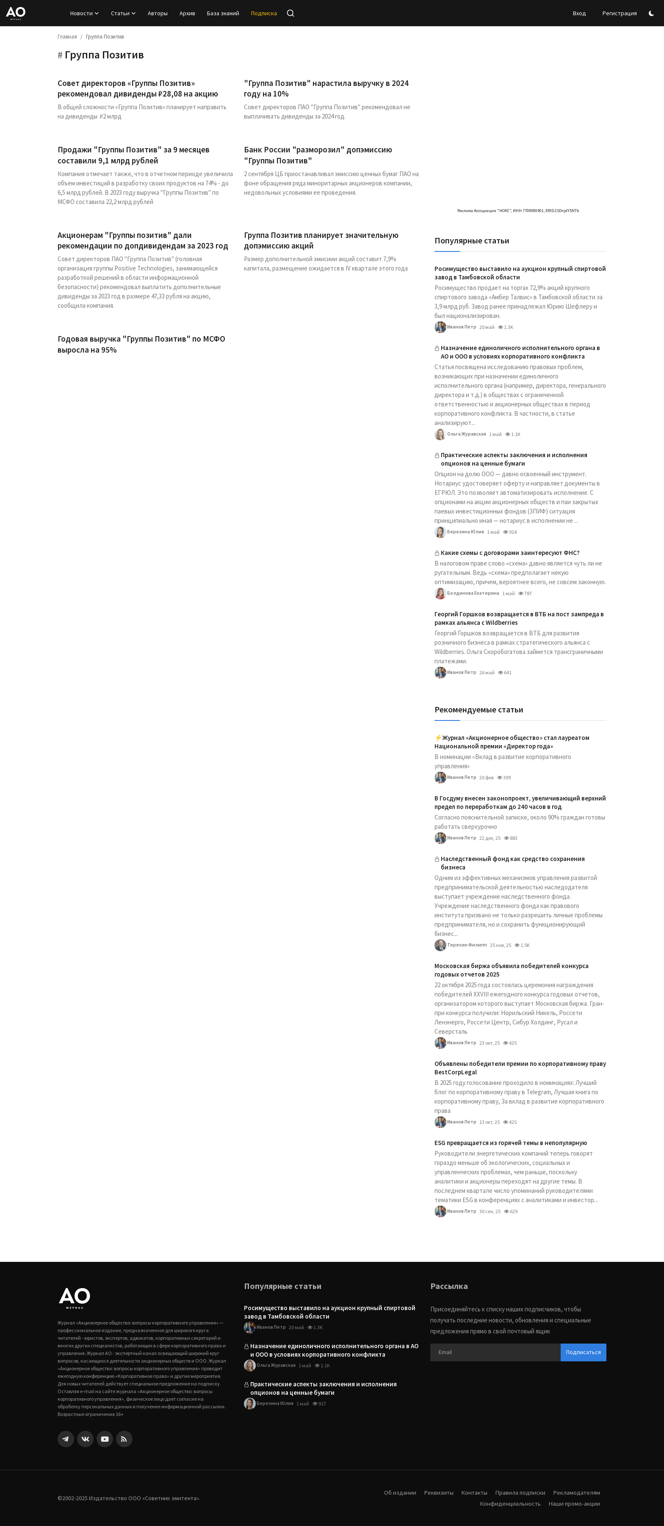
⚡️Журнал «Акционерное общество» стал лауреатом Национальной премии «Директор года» (511, 742)
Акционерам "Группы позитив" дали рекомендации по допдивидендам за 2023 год (144, 242)
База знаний (223, 13)
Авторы (158, 13)
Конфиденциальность (509, 1503)
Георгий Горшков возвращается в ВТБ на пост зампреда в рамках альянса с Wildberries (519, 618)
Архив (187, 13)
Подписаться (583, 1352)
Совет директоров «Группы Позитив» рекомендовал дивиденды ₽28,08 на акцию (139, 88)
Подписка (264, 13)
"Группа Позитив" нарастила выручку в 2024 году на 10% (328, 88)
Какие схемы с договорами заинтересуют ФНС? (510, 553)
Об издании (397, 1492)
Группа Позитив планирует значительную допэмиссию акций (323, 242)
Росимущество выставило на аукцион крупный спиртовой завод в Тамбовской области (520, 273)
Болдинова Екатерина (466, 593)
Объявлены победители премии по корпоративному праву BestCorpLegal (520, 1068)
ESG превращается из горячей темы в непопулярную (510, 1143)
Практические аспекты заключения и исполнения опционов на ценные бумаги (514, 459)
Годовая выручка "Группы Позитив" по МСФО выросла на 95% (144, 346)
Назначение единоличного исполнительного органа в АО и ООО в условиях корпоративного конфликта (520, 352)
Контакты (472, 1492)
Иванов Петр (455, 327)
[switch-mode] (652, 13)
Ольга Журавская (460, 434)
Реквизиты (436, 1492)
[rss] (124, 1439)
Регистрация (620, 13)
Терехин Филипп (460, 945)
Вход (579, 13)
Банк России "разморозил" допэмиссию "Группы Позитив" (319, 156)
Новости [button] (84, 13)
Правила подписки (519, 1492)
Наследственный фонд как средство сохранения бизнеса (513, 863)
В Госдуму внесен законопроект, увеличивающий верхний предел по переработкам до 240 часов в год (520, 802)
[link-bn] (519, 78)
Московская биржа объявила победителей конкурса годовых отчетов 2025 (511, 970)
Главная (67, 36)
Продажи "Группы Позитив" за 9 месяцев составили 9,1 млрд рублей (136, 156)
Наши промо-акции (574, 1503)
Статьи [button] (123, 13)
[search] (290, 13)
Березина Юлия (459, 532)
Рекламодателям (576, 1492)
